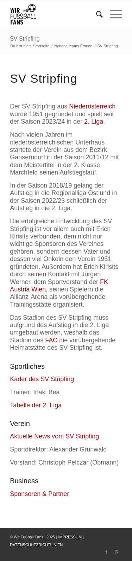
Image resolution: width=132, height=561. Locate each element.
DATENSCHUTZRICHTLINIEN (36, 545)
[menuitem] (96, 14)
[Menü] (112, 14)
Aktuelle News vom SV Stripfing (54, 436)
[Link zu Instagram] (117, 552)
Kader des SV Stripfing (42, 379)
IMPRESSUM (70, 537)
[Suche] (96, 14)
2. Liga (93, 121)
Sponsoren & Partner (39, 493)
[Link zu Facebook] (106, 552)
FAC (51, 340)
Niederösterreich (92, 106)
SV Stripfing (24, 39)
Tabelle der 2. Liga (36, 405)
